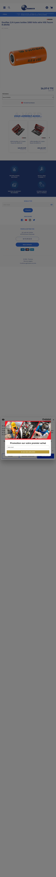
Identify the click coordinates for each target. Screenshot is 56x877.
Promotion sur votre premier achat (28, 443)
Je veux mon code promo (28, 452)
